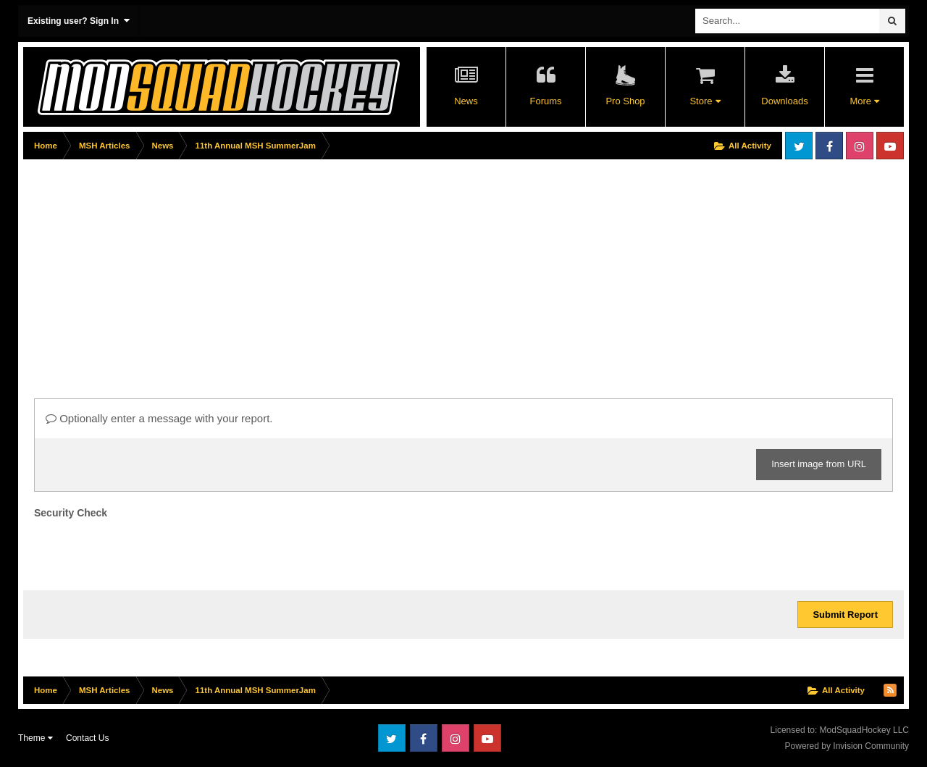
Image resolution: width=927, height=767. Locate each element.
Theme (35, 738)
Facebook (829, 145)
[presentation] (144, 551)
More (864, 101)
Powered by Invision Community (847, 746)
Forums (545, 101)
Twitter (799, 145)
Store (704, 101)
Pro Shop (625, 101)
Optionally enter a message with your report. (159, 418)
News (466, 101)
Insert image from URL (818, 463)
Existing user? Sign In (79, 20)
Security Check (70, 513)
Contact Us (87, 738)
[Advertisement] (286, 265)
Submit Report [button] (845, 614)
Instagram (859, 145)
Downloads (784, 101)
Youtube (890, 145)
